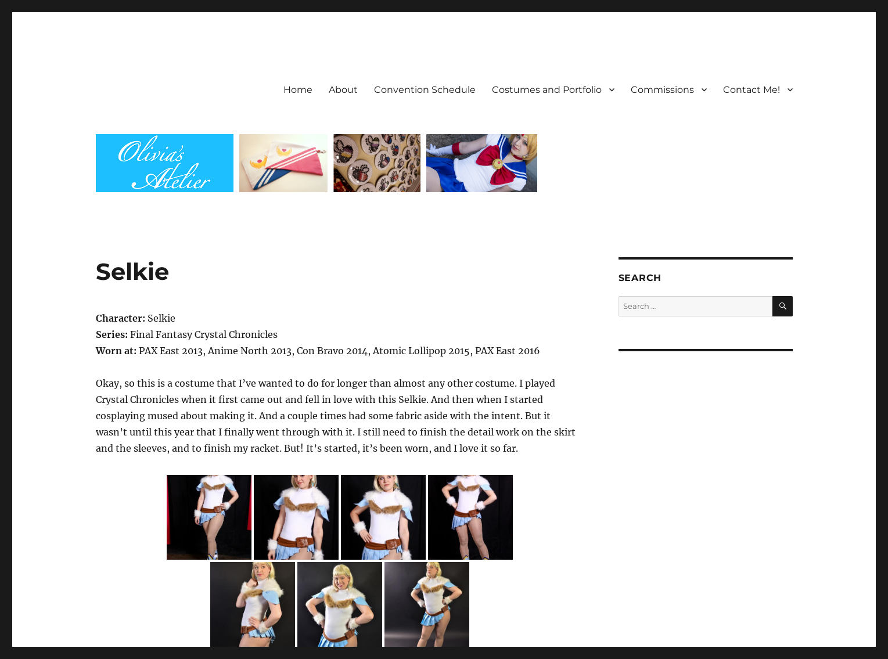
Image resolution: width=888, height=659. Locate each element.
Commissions (662, 89)
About (343, 89)
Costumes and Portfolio (547, 89)
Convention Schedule (425, 89)
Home (297, 89)
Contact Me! (751, 89)
